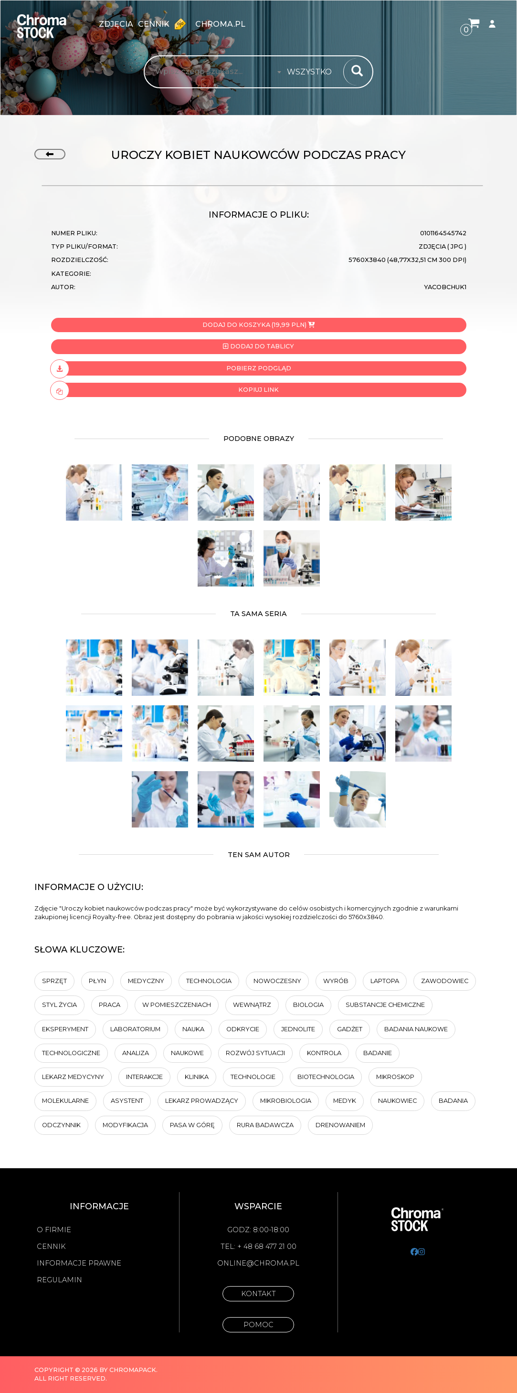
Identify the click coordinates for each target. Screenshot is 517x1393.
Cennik (164, 23)
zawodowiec (444, 981)
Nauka (193, 1029)
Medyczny (146, 981)
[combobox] (312, 72)
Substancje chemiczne (385, 1004)
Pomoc (258, 1324)
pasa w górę (192, 1125)
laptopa (384, 981)
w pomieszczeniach (176, 1004)
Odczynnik (61, 1125)
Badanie (377, 1053)
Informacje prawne (79, 1263)
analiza (135, 1053)
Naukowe (187, 1053)
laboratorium (135, 1029)
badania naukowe (416, 1029)
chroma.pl (220, 24)
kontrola (324, 1053)
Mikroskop (395, 1076)
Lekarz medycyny (73, 1076)
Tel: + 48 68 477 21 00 (258, 1246)
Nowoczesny (277, 981)
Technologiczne (71, 1053)
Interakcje (144, 1076)
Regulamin (59, 1280)
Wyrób (335, 981)
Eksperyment (65, 1029)
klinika (197, 1076)
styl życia (59, 1004)
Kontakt (258, 1293)
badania (453, 1100)
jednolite (298, 1029)
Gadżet (349, 1029)
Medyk (344, 1100)
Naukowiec (397, 1100)
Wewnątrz (252, 1004)
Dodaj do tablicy (258, 346)
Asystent (127, 1100)
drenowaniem (340, 1125)
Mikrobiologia (285, 1100)
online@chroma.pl (258, 1263)
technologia (209, 981)
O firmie (54, 1229)
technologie (253, 1076)
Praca (109, 1004)
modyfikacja (125, 1125)
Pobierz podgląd (171, 368)
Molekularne (65, 1100)
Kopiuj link (165, 390)
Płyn (97, 981)
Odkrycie (242, 1029)
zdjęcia (116, 24)
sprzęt (54, 981)
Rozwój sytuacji (255, 1053)
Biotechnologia (325, 1076)
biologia (308, 1004)
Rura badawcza (265, 1125)
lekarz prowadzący (201, 1100)
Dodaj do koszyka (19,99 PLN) (258, 324)
